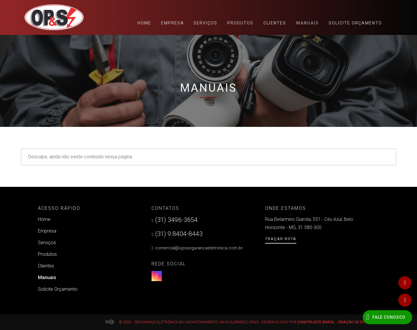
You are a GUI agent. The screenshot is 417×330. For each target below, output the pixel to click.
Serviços (205, 23)
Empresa (172, 23)
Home (144, 23)
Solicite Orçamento (355, 23)
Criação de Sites (354, 322)
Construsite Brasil (316, 322)
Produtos (240, 23)
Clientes (274, 23)
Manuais (307, 24)
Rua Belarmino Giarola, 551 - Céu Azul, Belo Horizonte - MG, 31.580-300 (309, 223)
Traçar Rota (280, 239)
